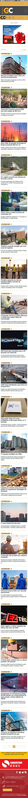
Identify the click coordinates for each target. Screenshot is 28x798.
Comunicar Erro (7, 789)
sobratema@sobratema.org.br (12, 786)
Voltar (23, 49)
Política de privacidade (21, 795)
